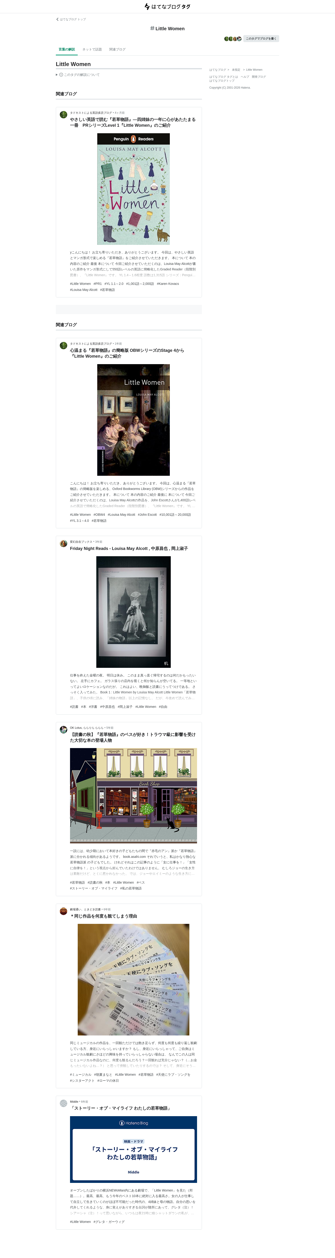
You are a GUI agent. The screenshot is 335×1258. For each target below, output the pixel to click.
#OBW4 (99, 514)
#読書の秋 (95, 882)
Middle (74, 1101)
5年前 (110, 727)
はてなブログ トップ (71, 19)
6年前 (107, 909)
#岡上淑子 (125, 707)
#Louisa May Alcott (83, 290)
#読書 (74, 707)
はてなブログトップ (221, 80)
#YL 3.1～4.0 (79, 521)
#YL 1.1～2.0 (113, 284)
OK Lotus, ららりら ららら (87, 727)
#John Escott (147, 514)
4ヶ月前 (120, 112)
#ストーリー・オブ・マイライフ (93, 888)
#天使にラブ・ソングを (173, 1074)
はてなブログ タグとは (223, 76)
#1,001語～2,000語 (140, 284)
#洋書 (93, 707)
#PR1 (98, 284)
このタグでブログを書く (261, 38)
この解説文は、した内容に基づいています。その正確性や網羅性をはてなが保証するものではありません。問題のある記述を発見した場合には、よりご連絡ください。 (78, 75)
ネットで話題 (92, 49)
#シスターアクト (82, 1080)
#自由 (163, 707)
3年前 (98, 541)
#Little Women (80, 284)
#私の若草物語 (131, 888)
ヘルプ (245, 76)
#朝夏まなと (103, 1074)
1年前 (118, 343)
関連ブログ (117, 49)
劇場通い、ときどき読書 (85, 909)
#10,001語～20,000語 (175, 514)
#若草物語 (107, 290)
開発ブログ (259, 76)
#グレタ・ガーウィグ (109, 1222)
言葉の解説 (67, 49)
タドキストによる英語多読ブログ (91, 112)
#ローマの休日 (108, 1080)
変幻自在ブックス (81, 541)
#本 (83, 707)
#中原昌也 (107, 707)
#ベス (141, 882)
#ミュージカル (80, 1074)
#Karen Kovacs (168, 284)
